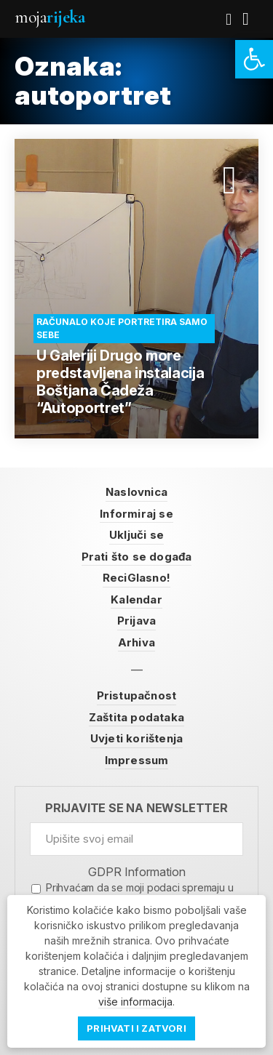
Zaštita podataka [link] (136, 717)
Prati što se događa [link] (137, 556)
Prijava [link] (136, 620)
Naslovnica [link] (136, 492)
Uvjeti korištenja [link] (136, 738)
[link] (254, 59)
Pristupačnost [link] (137, 695)
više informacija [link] (135, 1001)
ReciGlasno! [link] (136, 578)
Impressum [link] (137, 760)
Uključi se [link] (136, 535)
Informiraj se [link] (136, 514)
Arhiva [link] (136, 642)
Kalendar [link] (136, 599)
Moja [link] (49, 17)
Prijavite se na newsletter (136, 808)
